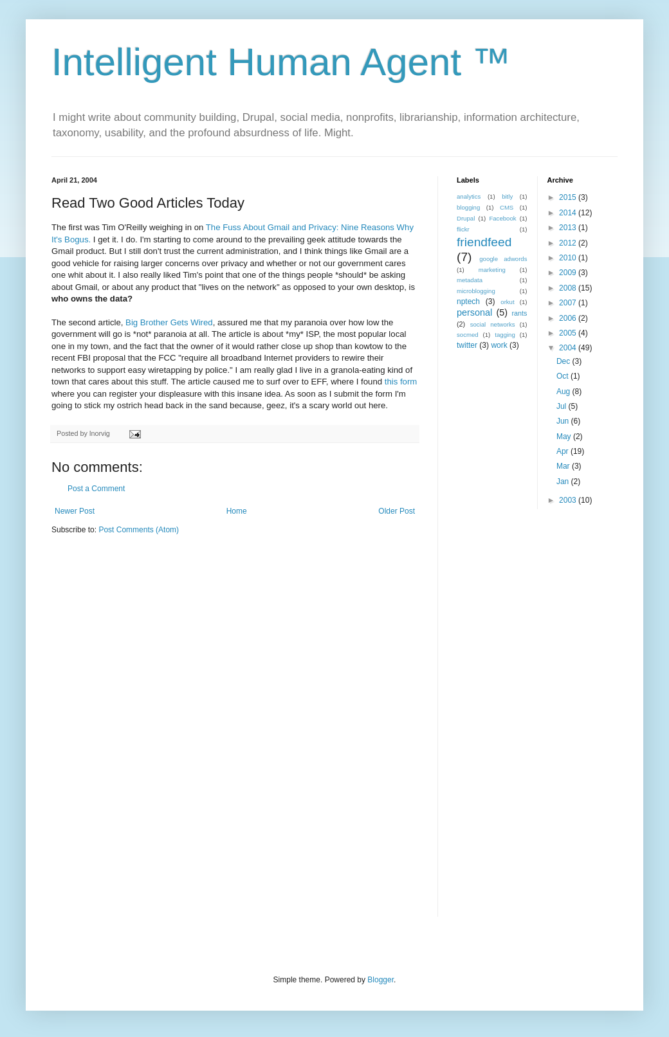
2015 (568, 197)
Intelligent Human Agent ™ (281, 62)
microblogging (476, 290)
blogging (468, 207)
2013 (568, 227)
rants (519, 313)
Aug (564, 391)
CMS (506, 207)
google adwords (503, 258)
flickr (463, 229)
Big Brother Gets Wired (169, 322)
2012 (568, 243)
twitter (467, 345)
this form (401, 381)
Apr (563, 451)
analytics (469, 196)
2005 (568, 333)
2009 (568, 272)
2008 (568, 288)
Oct (563, 376)
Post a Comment (96, 488)
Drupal (466, 218)
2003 (568, 500)
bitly (507, 196)
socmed (468, 334)
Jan (563, 481)
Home (236, 511)
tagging (505, 334)
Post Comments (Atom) (138, 529)
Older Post (396, 511)
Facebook (502, 218)
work (499, 345)
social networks (492, 324)
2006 (568, 318)
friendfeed (484, 242)
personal (474, 312)
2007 (568, 302)
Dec (564, 361)
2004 (568, 347)
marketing (492, 269)
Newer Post (75, 511)
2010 (568, 257)
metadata (469, 280)
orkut (507, 301)
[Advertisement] (518, 721)
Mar (564, 466)
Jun (563, 421)
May (564, 436)
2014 (568, 212)
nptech (468, 301)
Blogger (380, 979)
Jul (562, 406)
